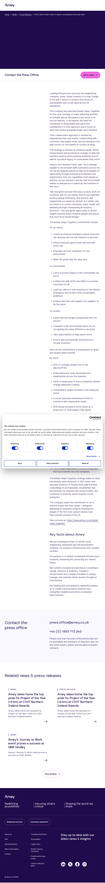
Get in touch (88, 75)
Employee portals (14, 822)
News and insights (12, 849)
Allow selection (52, 463)
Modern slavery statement (37, 850)
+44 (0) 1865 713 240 (65, 631)
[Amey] (10, 5)
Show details (91, 456)
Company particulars (39, 835)
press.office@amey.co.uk (69, 622)
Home (7, 14)
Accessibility (36, 840)
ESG (6, 840)
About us (8, 835)
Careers (8, 854)
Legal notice (35, 844)
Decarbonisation (11, 844)
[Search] (90, 5)
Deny (20, 463)
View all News (51, 774)
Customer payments (39, 822)
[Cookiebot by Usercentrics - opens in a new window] (91, 418)
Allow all (85, 463)
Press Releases (26, 14)
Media (14, 14)
